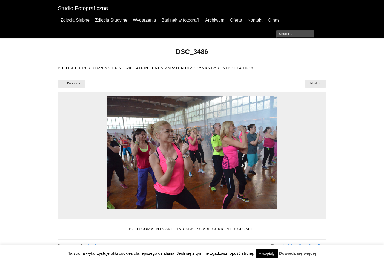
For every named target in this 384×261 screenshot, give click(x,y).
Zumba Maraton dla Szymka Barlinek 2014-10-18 (201, 68)
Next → (315, 83)
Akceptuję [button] (267, 253)
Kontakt (255, 20)
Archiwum (214, 20)
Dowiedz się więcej (297, 253)
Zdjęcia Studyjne (111, 20)
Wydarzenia (144, 20)
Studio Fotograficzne (83, 8)
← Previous (71, 83)
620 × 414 (133, 68)
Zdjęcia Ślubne (75, 20)
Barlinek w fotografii (180, 20)
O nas (274, 20)
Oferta (236, 20)
